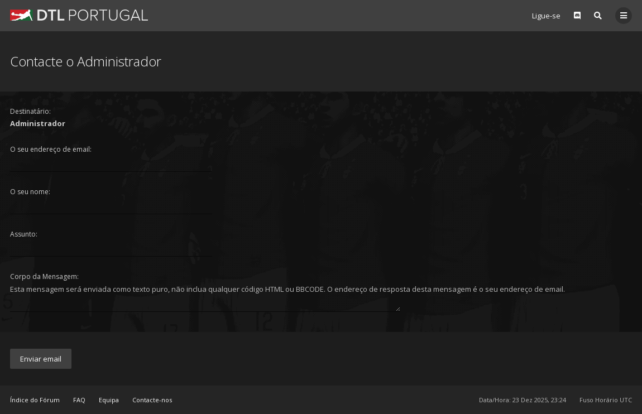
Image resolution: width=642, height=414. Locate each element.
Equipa (109, 400)
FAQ (79, 400)
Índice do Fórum (35, 400)
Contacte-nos (152, 400)
